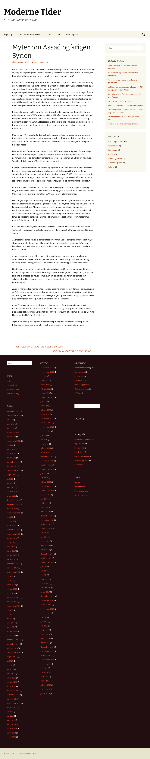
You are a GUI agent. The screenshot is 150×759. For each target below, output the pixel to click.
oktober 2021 (46, 422)
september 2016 (47, 609)
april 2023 (44, 380)
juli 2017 (44, 566)
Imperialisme (113, 146)
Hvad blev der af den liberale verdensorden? (37, 346)
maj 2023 (44, 376)
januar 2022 (45, 414)
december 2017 (47, 554)
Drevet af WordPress (27, 753)
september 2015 (47, 659)
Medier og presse (115, 158)
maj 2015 (44, 672)
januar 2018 (45, 549)
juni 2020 (44, 477)
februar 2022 (46, 410)
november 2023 (47, 367)
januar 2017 (45, 592)
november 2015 (47, 651)
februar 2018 (46, 545)
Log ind (10, 381)
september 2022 (47, 397)
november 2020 (47, 461)
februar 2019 (46, 511)
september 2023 (47, 372)
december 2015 (47, 647)
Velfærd (111, 167)
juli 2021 (44, 435)
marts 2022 (45, 406)
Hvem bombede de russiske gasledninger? (125, 105)
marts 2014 (45, 689)
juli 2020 (44, 473)
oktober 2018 (46, 524)
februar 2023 (46, 389)
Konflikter (112, 154)
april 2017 (44, 579)
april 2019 (44, 503)
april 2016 (44, 630)
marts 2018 (45, 541)
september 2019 (47, 490)
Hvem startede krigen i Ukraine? (121, 101)
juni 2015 (44, 668)
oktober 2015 (46, 655)
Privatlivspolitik (72, 34)
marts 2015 (45, 681)
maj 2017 (44, 575)
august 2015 (45, 664)
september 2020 (47, 469)
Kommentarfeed (13, 389)
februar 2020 (46, 482)
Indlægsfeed (12, 385)
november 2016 (47, 600)
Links (48, 34)
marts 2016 (45, 634)
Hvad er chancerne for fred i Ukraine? (123, 124)
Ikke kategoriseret (41, 62)
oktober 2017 (46, 558)
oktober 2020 (46, 465)
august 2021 (45, 431)
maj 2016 (44, 626)
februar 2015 (46, 685)
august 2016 (45, 613)
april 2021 (44, 444)
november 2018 (47, 520)
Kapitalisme (112, 150)
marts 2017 (45, 583)
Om (58, 34)
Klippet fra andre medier (30, 34)
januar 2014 (45, 693)
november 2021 (47, 418)
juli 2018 (44, 532)
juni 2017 (44, 571)
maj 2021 (44, 439)
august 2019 (45, 494)
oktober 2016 (46, 604)
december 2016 (47, 596)
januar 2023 (45, 393)
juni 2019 (44, 499)
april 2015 (44, 676)
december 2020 (47, 456)
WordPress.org (13, 393)
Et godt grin (9, 34)
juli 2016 (44, 617)
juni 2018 (44, 537)
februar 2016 (46, 638)
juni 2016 (44, 621)
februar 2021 (46, 448)
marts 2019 (45, 507)
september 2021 (47, 427)
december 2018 (47, 516)
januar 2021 (45, 452)
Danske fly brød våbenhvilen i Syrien (74, 350)
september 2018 (47, 528)
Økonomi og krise (115, 162)
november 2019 (47, 486)
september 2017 (47, 562)
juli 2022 (44, 401)
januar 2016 (45, 642)
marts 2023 (45, 384)
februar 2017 (46, 587)
